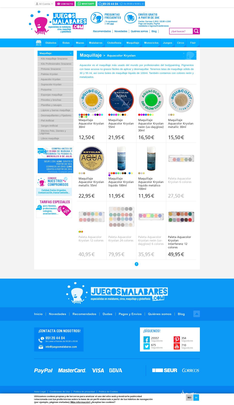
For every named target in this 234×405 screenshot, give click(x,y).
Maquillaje (132, 42)
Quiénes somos (139, 31)
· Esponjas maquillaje (51, 94)
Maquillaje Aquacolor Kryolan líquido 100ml (121, 182)
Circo (180, 42)
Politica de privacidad (84, 391)
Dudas (107, 314)
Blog (154, 31)
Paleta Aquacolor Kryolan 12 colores (91, 238)
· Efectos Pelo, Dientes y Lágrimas (53, 132)
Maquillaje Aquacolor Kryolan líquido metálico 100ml (151, 184)
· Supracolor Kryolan (51, 84)
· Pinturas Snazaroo (50, 69)
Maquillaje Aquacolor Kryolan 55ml (121, 123)
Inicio (38, 314)
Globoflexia (114, 42)
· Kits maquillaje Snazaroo (54, 58)
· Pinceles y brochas (50, 100)
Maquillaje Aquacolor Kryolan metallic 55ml (91, 182)
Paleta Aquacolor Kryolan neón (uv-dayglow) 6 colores (151, 240)
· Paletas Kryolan (49, 74)
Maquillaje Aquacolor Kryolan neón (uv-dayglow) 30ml (151, 125)
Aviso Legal (40, 391)
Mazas (80, 42)
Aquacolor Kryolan (121, 55)
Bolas (66, 42)
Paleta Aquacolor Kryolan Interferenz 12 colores (179, 242)
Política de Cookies (108, 391)
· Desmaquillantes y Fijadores (55, 115)
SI (196, 397)
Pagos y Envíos (130, 314)
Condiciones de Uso (60, 391)
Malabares (95, 42)
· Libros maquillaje (49, 138)
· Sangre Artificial (49, 125)
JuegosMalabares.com (58, 23)
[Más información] (80, 402)
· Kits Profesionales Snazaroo (55, 63)
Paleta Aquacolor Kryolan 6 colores (179, 180)
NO (189, 397)
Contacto (67, 4)
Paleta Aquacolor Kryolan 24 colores (120, 238)
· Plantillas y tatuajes (51, 105)
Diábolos (50, 42)
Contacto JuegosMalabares (59, 339)
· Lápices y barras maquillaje (55, 110)
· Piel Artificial (47, 120)
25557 (157, 339)
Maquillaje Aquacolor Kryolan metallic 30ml (180, 123)
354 (187, 339)
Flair (193, 42)
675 (157, 346)
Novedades (120, 31)
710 (187, 346)
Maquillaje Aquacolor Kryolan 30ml (91, 123)
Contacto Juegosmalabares (121, 3)
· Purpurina (45, 89)
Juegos (167, 42)
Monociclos (151, 42)
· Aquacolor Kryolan (50, 79)
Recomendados (102, 31)
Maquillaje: (46, 53)
